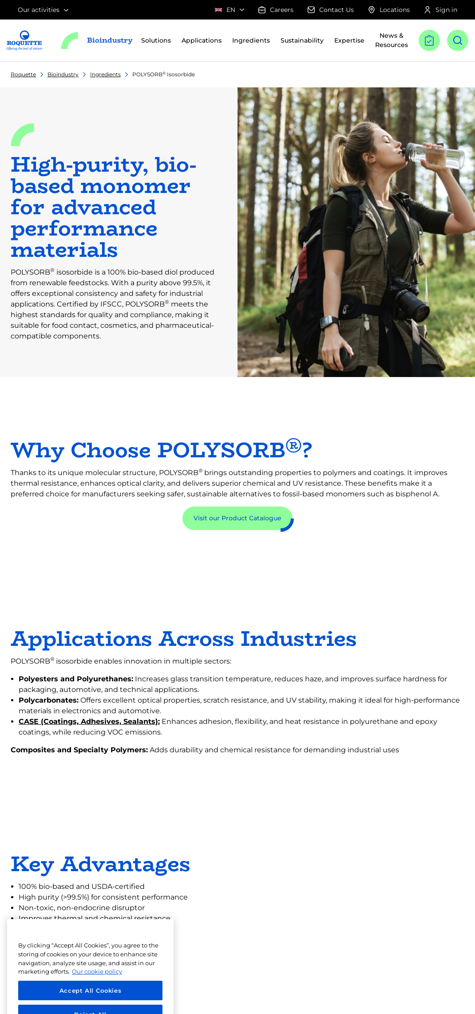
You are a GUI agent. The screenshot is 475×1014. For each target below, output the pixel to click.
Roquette (23, 74)
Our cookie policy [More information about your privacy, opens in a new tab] (97, 982)
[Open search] (457, 40)
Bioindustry (63, 74)
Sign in (440, 9)
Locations (389, 10)
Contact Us (331, 10)
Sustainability (302, 40)
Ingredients (105, 74)
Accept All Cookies (90, 1001)
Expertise (349, 40)
